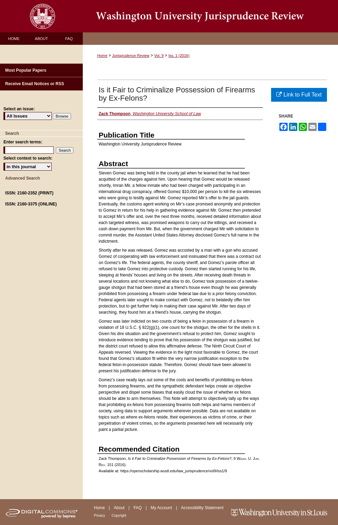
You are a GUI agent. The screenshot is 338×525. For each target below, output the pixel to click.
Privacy (100, 515)
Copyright (119, 515)
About (120, 507)
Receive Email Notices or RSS (34, 83)
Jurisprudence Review (130, 55)
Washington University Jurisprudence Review (210, 16)
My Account (162, 507)
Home (102, 55)
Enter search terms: (22, 142)
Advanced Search (22, 178)
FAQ (138, 507)
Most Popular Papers (25, 70)
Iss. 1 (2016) (178, 55)
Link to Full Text (298, 95)
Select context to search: (27, 158)
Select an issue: (19, 109)
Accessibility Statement (202, 507)
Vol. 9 (159, 55)
